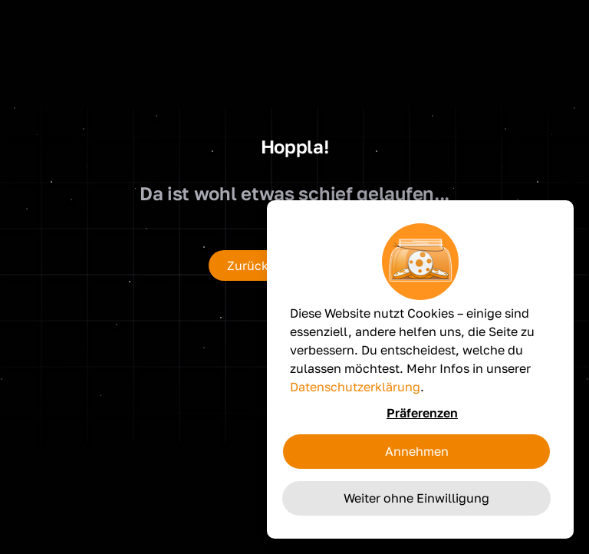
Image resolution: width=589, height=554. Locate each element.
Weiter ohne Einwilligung (416, 498)
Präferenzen (422, 412)
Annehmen (417, 451)
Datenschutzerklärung (355, 386)
